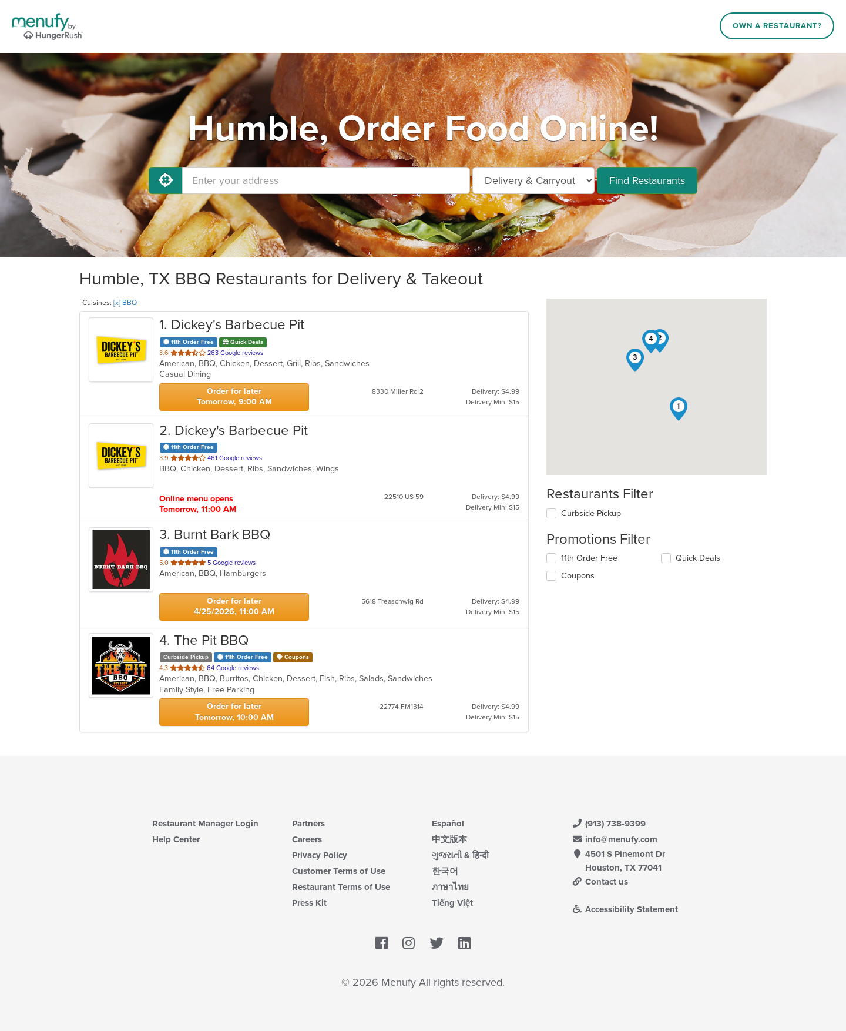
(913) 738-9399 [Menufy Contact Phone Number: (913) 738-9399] (609, 823)
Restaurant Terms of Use (341, 887)
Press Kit (309, 903)
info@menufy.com (614, 839)
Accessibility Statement (625, 909)
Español (448, 823)
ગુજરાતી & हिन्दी (460, 855)
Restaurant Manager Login (205, 823)
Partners (308, 823)
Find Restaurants (647, 180)
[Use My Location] (166, 180)
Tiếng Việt (452, 903)
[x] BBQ (125, 303)
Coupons (578, 576)
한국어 (445, 871)
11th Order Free (589, 558)
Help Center (176, 839)
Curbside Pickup (591, 513)
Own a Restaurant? (777, 26)
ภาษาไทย (450, 887)
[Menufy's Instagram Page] (408, 944)
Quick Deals (698, 558)
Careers (307, 839)
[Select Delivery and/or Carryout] (533, 180)
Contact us (600, 881)
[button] (678, 409)
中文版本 (449, 839)
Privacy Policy (319, 855)
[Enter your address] (326, 180)
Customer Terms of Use (338, 871)
